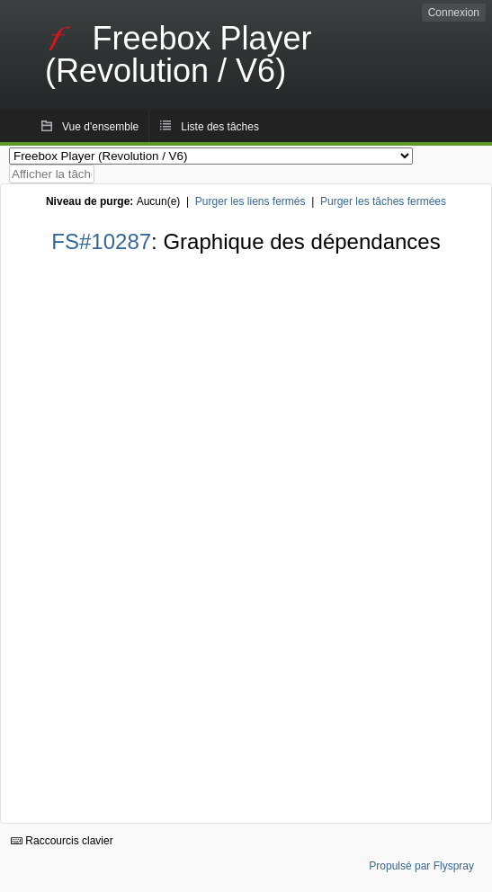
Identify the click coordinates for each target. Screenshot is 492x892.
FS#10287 (101, 241)
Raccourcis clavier (62, 840)
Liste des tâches (220, 126)
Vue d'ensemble (100, 126)
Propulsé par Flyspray (421, 866)
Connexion (453, 12)
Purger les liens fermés (250, 201)
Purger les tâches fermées (383, 201)
